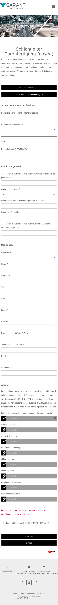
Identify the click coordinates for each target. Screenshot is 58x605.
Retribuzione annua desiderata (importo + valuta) (23, 201)
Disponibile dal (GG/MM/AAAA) (15, 149)
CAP (3, 299)
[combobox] (29, 129)
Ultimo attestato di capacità (13, 448)
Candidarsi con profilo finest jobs (29, 94)
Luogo (4, 310)
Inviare (29, 543)
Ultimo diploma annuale (11, 494)
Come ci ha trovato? (10, 189)
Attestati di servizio (9, 436)
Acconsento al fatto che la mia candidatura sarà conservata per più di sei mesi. (28, 176)
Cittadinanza (7, 368)
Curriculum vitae (8, 425)
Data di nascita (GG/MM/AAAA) (14, 333)
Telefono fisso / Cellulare (12, 345)
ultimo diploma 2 (8, 471)
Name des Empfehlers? (11, 212)
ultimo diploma (7, 459)
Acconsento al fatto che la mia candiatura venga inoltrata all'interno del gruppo (25, 226)
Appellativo (6, 252)
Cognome (6, 275)
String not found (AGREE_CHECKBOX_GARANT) (27, 523)
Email (4, 356)
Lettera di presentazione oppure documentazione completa (27, 413)
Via (3, 287)
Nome (4, 264)
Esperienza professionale (12, 124)
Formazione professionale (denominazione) (20, 113)
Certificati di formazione (11, 482)
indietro (29, 536)
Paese (4, 322)
